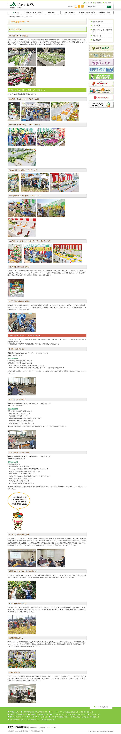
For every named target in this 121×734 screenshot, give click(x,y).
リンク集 (31, 717)
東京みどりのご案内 (33, 12)
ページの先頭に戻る (102, 707)
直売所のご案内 (105, 12)
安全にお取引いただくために (60, 714)
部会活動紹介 (97, 40)
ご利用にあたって (95, 714)
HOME (10, 16)
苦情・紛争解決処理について (18, 717)
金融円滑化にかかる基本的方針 (18, 714)
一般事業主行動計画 (28, 712)
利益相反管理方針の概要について (39, 714)
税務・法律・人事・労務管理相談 (102, 30)
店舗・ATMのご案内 (87, 12)
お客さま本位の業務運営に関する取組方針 (87, 717)
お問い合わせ (108, 2)
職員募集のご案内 (15, 712)
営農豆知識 (96, 25)
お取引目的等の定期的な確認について (61, 717)
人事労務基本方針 (42, 712)
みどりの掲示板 (98, 21)
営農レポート (97, 36)
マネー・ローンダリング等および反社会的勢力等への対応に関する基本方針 (72, 712)
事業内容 (51, 12)
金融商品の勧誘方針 (49, 719)
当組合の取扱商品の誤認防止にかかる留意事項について (25, 719)
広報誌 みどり (16, 16)
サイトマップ (88, 2)
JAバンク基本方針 (42, 717)
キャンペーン (69, 12)
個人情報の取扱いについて (79, 714)
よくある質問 (98, 2)
